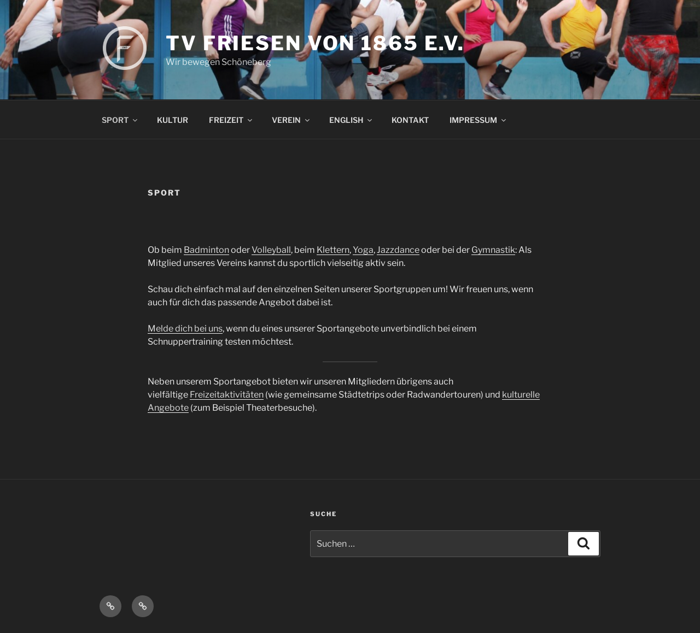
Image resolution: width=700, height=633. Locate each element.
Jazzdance (398, 250)
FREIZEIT (231, 120)
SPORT (120, 120)
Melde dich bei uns (185, 328)
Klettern (333, 250)
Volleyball (271, 250)
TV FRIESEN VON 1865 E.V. (315, 43)
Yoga (363, 250)
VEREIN (291, 120)
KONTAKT (410, 120)
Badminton (206, 250)
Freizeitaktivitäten (227, 394)
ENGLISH (351, 120)
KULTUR (172, 120)
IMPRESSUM (479, 120)
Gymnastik (493, 250)
